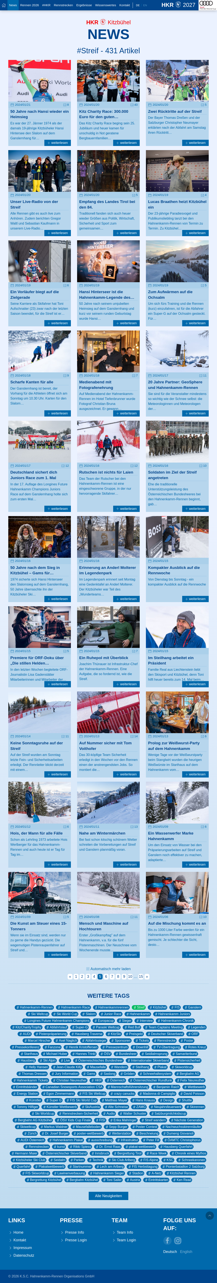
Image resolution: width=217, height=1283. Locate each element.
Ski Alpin (47, 1060)
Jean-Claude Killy (67, 1067)
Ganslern (192, 1007)
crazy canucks (122, 1094)
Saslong (107, 1074)
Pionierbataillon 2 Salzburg (183, 1167)
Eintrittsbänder (24, 1087)
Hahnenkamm (138, 1014)
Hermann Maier (24, 1153)
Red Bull (132, 1027)
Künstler (33, 1100)
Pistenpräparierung (51, 1034)
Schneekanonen (191, 1160)
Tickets (142, 1041)
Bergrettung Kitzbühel (43, 1180)
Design (166, 1100)
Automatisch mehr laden (108, 969)
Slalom (88, 1014)
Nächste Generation (186, 1120)
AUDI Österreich (30, 1140)
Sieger (125, 1021)
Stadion (135, 1173)
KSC (167, 1160)
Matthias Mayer (114, 1100)
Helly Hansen (36, 1067)
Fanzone (52, 1047)
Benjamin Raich (165, 1087)
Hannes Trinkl (84, 1054)
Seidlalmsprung (154, 1054)
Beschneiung (146, 1133)
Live (65, 1060)
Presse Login (73, 1240)
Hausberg (26, 1060)
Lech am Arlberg (110, 1167)
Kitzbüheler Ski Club (28, 1160)
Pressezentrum (115, 1047)
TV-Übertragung (166, 1047)
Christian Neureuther (69, 1080)
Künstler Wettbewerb (59, 1107)
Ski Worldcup (42, 1114)
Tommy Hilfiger (25, 1107)
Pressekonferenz (25, 1047)
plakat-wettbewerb (140, 1147)
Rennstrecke (164, 1041)
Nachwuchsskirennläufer (181, 1127)
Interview (144, 1021)
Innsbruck (100, 1153)
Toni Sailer (112, 1180)
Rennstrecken (63, 5)
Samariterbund (184, 1054)
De (138, 5)
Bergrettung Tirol (127, 1153)
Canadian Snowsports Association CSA (72, 1087)
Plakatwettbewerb (49, 1167)
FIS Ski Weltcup (92, 1094)
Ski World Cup (64, 1014)
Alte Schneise (116, 1107)
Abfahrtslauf (56, 1027)
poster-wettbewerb (88, 1133)
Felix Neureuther (190, 1080)
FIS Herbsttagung (142, 1167)
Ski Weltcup (37, 1014)
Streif (139, 1007)
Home (15, 1232)
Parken (77, 1160)
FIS (175, 1007)
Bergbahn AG (187, 1074)
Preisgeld (134, 1034)
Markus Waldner (54, 1127)
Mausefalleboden (86, 1127)
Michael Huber (54, 1054)
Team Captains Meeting (163, 1027)
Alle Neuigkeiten (108, 1196)
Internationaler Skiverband (148, 1060)
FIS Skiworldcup (35, 1173)
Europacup (104, 1021)
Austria (133, 1180)
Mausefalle (96, 1067)
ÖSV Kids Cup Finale (73, 1120)
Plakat (160, 1067)
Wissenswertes (105, 5)
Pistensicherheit (186, 1060)
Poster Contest (144, 1127)
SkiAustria (90, 1107)
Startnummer (80, 1167)
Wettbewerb (194, 1087)
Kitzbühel (157, 1007)
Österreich (115, 1080)
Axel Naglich (66, 1041)
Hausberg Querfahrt (175, 1147)
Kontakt (124, 5)
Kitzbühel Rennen (181, 1173)
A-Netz (154, 1173)
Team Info (122, 1232)
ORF (192, 1034)
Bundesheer (126, 1054)
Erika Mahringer (123, 1120)
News (13, 5)
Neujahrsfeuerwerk (165, 1107)
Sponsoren (120, 1041)
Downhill (140, 1047)
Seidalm (57, 1160)
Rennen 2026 (29, 5)
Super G (53, 1100)
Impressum (20, 1248)
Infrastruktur (127, 1140)
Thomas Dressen (32, 1074)
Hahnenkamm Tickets (30, 1080)
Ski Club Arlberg (121, 1160)
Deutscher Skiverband (165, 1034)
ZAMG (139, 1107)
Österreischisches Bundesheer (98, 1060)
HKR (96, 1080)
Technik (95, 1160)
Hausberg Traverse (87, 1034)
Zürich (30, 1133)
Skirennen (195, 1107)
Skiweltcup (26, 1127)
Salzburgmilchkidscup (168, 1114)
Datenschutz (21, 1255)
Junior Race (110, 1014)
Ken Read (181, 1180)
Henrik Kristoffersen (81, 1047)
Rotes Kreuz (195, 1047)
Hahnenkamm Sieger (106, 1173)
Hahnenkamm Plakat (65, 1140)
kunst (59, 1147)
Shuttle (185, 1100)
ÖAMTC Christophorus (182, 1140)
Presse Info (72, 1232)
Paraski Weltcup (106, 1027)
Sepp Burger (116, 1127)
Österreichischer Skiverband (64, 1153)
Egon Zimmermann (58, 1094)
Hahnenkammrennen (111, 1007)
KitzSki (114, 1034)
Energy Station (25, 1094)
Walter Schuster (132, 1114)
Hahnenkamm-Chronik (175, 1021)
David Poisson (192, 1094)
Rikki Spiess (80, 1147)
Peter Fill (150, 1140)
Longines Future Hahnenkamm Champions (56, 1021)
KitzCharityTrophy (26, 1027)
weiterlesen (57, 143)
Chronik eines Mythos (188, 1153)
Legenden (196, 1027)
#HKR (46, 5)
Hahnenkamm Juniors (172, 1014)
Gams (88, 1074)
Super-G (79, 1027)
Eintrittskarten (156, 1180)
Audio (108, 1114)
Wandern (118, 1067)
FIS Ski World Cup (81, 1100)
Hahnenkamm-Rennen (34, 1007)
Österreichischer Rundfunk (150, 1080)
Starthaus (29, 1054)
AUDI (25, 1034)
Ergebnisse (84, 5)
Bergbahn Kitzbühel (81, 1180)
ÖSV (105, 1054)
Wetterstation (119, 1133)
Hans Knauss (143, 1100)
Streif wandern (153, 1120)
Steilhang (140, 1067)
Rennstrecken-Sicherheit (78, 1114)
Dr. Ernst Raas (107, 1147)
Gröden (127, 1074)
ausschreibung (99, 1140)
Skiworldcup (182, 1067)
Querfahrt (21, 1167)
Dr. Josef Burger (55, 1133)
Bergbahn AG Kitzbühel (33, 1120)
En (145, 5)
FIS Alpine (148, 1160)
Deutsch (170, 1252)
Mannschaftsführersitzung (127, 1087)
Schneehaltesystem (155, 1074)
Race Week (156, 1153)
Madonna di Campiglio (157, 1094)
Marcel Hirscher (37, 1041)
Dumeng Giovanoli (178, 1133)
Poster (186, 1041)
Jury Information (64, 1074)
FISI (100, 1120)
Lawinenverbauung (69, 1173)
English (186, 1252)
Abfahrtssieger (94, 1041)
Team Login (124, 1240)
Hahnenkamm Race (73, 1007)
